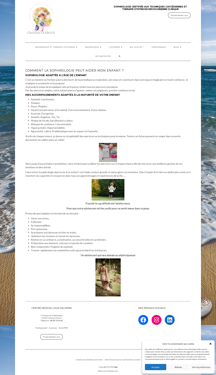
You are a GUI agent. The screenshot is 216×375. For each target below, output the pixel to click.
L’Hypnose (115, 47)
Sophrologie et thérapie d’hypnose (56, 47)
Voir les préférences (201, 367)
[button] (210, 343)
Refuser (178, 367)
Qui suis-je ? (137, 47)
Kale (116, 367)
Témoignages (159, 47)
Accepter (156, 367)
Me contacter (103, 56)
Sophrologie (93, 47)
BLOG (177, 47)
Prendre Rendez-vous (179, 15)
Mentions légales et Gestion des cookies (122, 360)
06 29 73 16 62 (56, 320)
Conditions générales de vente (89, 360)
